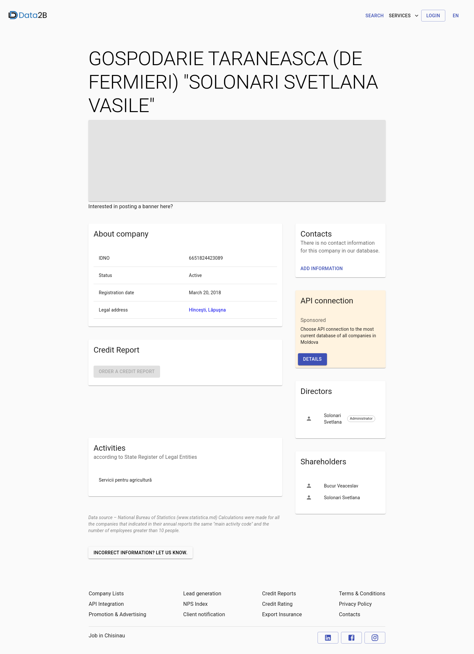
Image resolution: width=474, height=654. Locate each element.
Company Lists (106, 593)
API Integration (106, 604)
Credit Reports (279, 593)
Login (433, 15)
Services (404, 15)
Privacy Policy (355, 604)
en (456, 15)
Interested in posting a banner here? (130, 206)
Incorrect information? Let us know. (140, 552)
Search (374, 15)
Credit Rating (277, 604)
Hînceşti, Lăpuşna (207, 309)
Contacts (349, 614)
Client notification (204, 614)
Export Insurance (282, 614)
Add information (322, 268)
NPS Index (195, 604)
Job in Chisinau (107, 635)
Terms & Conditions (362, 593)
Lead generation (202, 593)
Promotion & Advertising (117, 614)
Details (312, 359)
